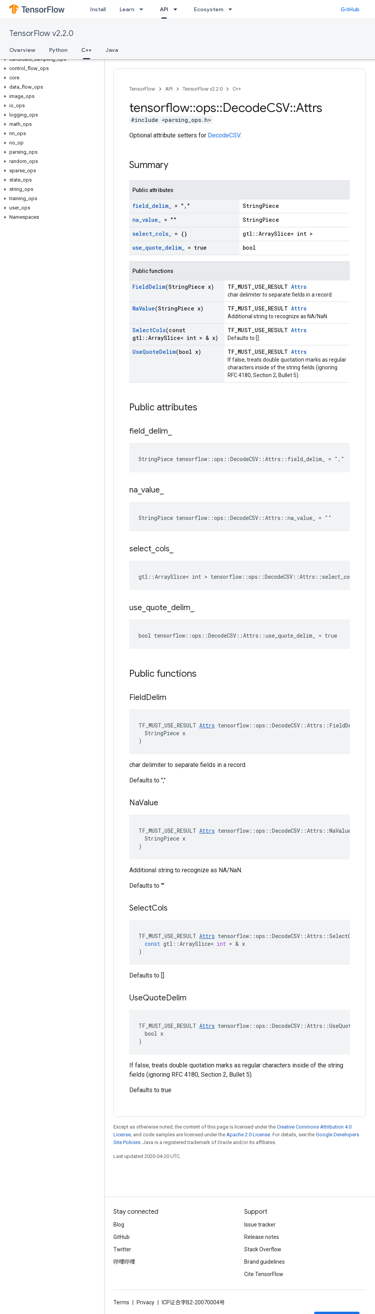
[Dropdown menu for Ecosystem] (232, 9)
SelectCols (149, 330)
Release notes (261, 1237)
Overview (22, 49)
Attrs (299, 286)
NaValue (143, 308)
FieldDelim (148, 286)
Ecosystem (208, 9)
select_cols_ (151, 233)
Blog (118, 1224)
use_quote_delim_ (158, 247)
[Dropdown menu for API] (177, 9)
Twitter (122, 1249)
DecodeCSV (224, 135)
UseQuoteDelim (154, 351)
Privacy (145, 1302)
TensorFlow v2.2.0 (41, 33)
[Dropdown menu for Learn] (143, 9)
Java (112, 49)
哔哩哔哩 (124, 1262)
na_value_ (146, 219)
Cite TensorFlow (263, 1274)
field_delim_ (151, 205)
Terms (121, 1302)
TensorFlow (142, 89)
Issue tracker (260, 1224)
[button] (50, 59)
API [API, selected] (164, 9)
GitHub (350, 9)
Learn (127, 9)
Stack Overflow (262, 1249)
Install (98, 9)
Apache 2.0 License (248, 1134)
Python (58, 49)
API (169, 89)
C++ (237, 89)
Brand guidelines (264, 1262)
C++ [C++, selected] (86, 49)
